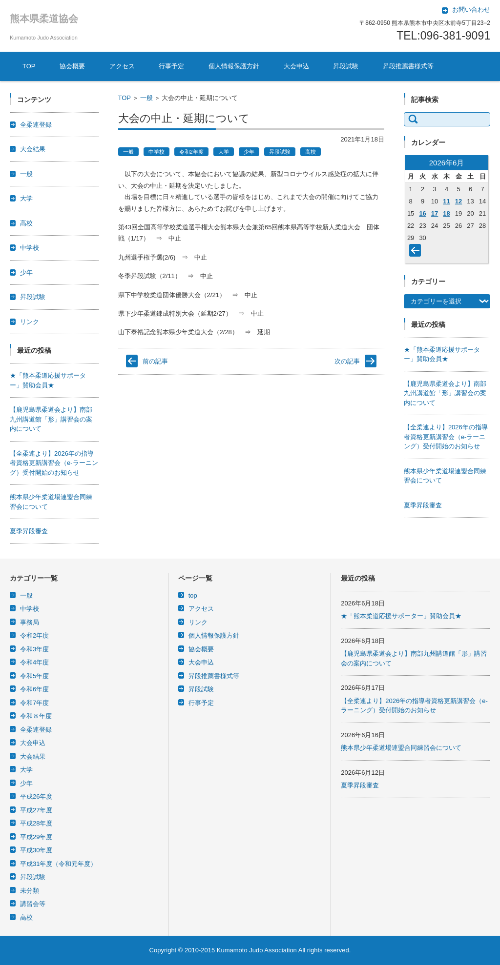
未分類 (29, 890)
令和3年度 (34, 649)
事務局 (29, 622)
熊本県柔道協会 (44, 18)
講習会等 (32, 903)
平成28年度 (36, 823)
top (192, 595)
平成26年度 (36, 796)
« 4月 (417, 252)
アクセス (122, 66)
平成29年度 (36, 837)
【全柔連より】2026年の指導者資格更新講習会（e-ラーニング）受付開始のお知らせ (54, 463)
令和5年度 (34, 676)
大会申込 (296, 66)
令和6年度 (34, 689)
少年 (249, 152)
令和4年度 (34, 662)
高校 (310, 152)
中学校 (156, 152)
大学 (223, 152)
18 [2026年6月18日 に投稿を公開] (446, 213)
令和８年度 (36, 716)
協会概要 (72, 66)
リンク (29, 321)
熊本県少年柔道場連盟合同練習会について (401, 747)
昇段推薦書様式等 (408, 66)
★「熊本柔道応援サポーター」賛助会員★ (401, 616)
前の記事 (155, 361)
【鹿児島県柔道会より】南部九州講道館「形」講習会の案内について (51, 419)
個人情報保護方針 (233, 66)
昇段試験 (345, 66)
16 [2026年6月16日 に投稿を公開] (422, 213)
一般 (146, 97)
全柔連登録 (36, 124)
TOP (29, 66)
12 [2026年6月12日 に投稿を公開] (458, 201)
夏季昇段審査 (29, 531)
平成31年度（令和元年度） (58, 863)
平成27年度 (36, 810)
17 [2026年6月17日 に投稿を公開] (434, 213)
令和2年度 (191, 152)
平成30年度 (36, 850)
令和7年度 (34, 702)
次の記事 (347, 361)
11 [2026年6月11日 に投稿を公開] (446, 201)
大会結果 (32, 149)
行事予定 (171, 66)
